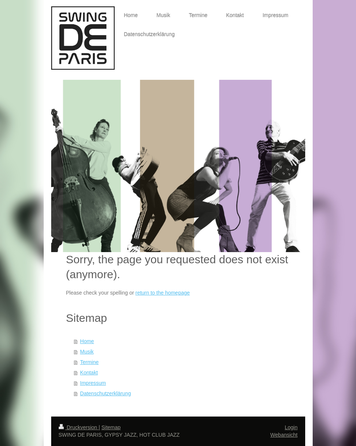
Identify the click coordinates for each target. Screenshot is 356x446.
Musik (87, 352)
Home (87, 341)
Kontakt (88, 373)
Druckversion (79, 427)
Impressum (93, 383)
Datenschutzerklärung (105, 393)
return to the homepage (163, 293)
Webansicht (284, 435)
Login (291, 427)
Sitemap (111, 427)
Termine (89, 362)
